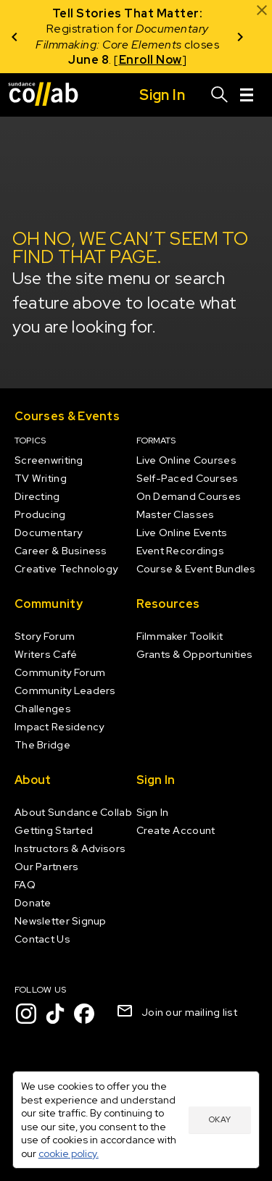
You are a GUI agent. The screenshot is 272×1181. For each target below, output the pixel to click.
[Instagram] (26, 1013)
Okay (220, 1119)
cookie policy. (68, 1153)
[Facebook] (84, 1013)
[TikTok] (55, 1013)
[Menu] (246, 95)
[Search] (219, 95)
